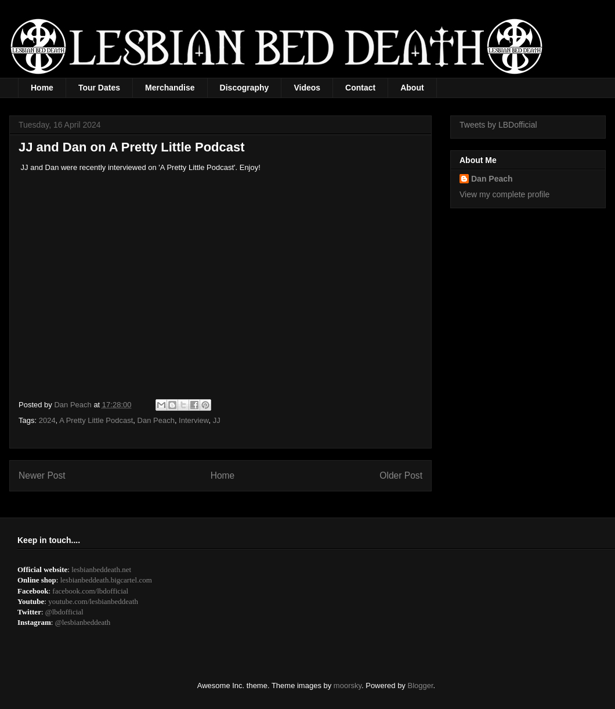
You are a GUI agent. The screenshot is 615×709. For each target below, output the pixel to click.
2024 (47, 420)
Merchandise (170, 87)
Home (42, 87)
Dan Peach (156, 420)
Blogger (420, 685)
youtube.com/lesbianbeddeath (93, 601)
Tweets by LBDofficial (498, 124)
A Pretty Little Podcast (96, 420)
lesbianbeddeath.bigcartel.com (106, 580)
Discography (244, 87)
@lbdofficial (64, 611)
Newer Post (42, 475)
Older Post (400, 475)
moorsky (347, 685)
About (412, 87)
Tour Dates (99, 87)
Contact (360, 87)
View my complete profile (504, 194)
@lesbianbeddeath (83, 622)
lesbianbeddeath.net (101, 569)
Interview (193, 420)
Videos (307, 87)
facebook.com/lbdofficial (90, 591)
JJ (216, 420)
